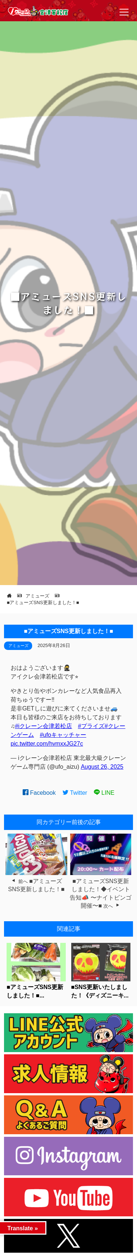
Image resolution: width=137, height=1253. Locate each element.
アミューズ (18, 645)
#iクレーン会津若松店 (43, 726)
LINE (104, 793)
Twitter (74, 793)
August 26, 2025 (102, 767)
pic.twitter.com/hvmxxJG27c (47, 744)
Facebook (39, 793)
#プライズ (91, 726)
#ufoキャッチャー (63, 735)
